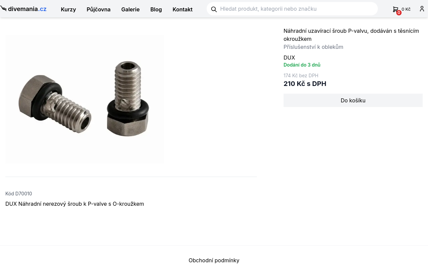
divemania (23, 9)
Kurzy (68, 9)
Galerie (130, 9)
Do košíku (353, 100)
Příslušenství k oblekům (313, 46)
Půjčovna (98, 9)
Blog (156, 9)
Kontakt (183, 9)
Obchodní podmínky (214, 260)
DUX (289, 57)
